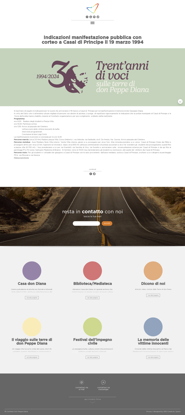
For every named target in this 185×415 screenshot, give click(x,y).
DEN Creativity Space (172, 411)
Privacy (149, 411)
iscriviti (107, 223)
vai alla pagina (32, 297)
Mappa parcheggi (21, 158)
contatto (92, 211)
